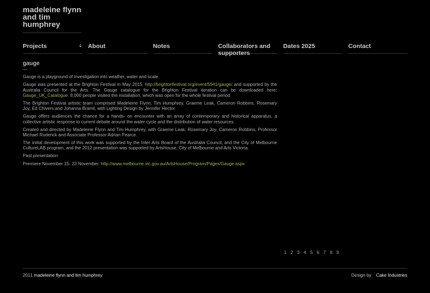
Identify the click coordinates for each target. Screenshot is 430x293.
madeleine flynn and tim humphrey (52, 17)
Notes (161, 45)
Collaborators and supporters (244, 49)
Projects (35, 45)
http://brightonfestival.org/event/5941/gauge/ (188, 84)
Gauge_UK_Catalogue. (46, 95)
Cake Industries (391, 275)
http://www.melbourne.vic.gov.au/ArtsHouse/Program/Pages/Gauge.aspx (173, 163)
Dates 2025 (299, 45)
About (96, 45)
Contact (359, 45)
